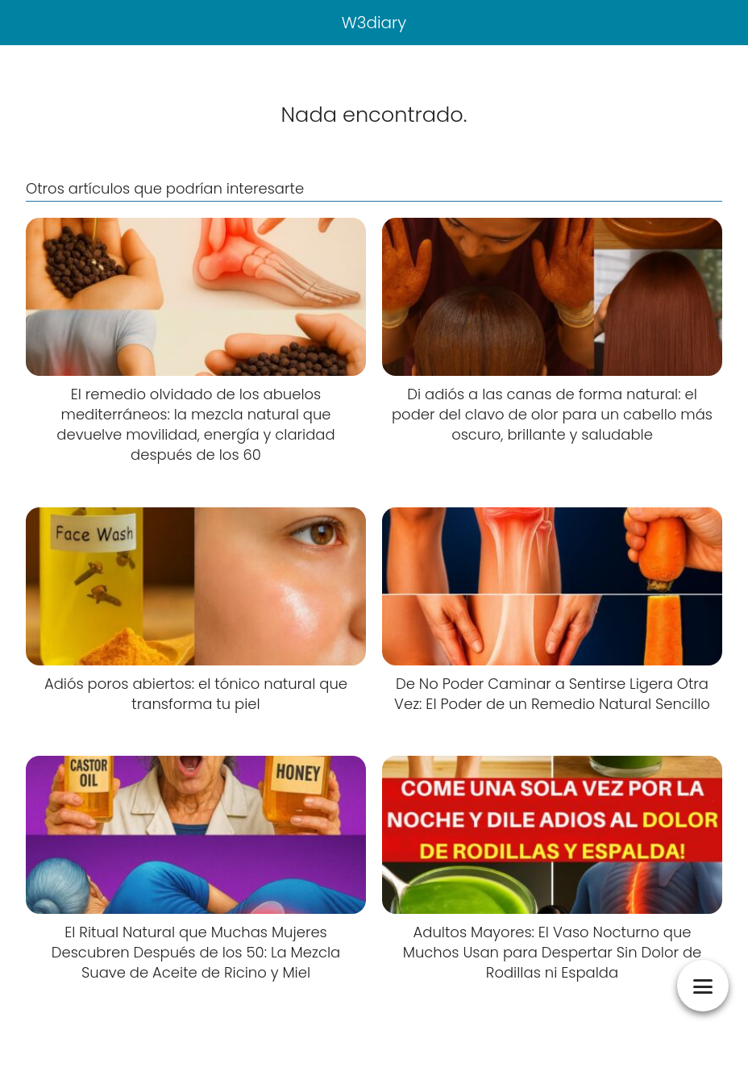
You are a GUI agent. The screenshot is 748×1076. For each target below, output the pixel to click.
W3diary (374, 22)
